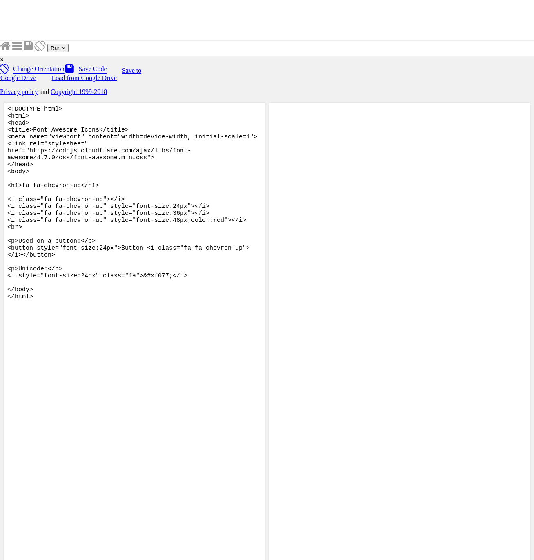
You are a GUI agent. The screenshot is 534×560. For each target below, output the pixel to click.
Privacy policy (19, 91)
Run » (58, 48)
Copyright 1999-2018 (79, 91)
